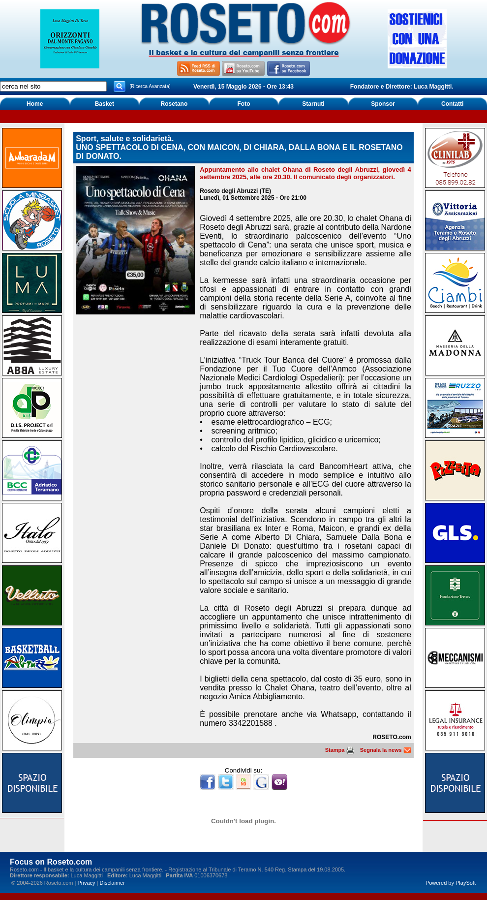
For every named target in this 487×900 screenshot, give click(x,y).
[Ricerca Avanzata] (149, 86)
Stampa (339, 750)
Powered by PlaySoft (451, 883)
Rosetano (174, 103)
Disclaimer (112, 883)
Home (35, 103)
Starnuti (313, 103)
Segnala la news (385, 750)
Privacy (86, 883)
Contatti (452, 103)
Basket (104, 103)
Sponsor (383, 103)
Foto (243, 103)
